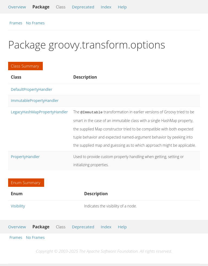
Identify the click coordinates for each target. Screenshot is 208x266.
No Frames (35, 22)
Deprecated (83, 6)
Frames (15, 22)
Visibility (18, 205)
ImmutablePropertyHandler (34, 100)
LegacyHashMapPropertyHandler (39, 111)
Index (106, 6)
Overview (17, 6)
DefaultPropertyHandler (31, 89)
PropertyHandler (25, 156)
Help (122, 6)
